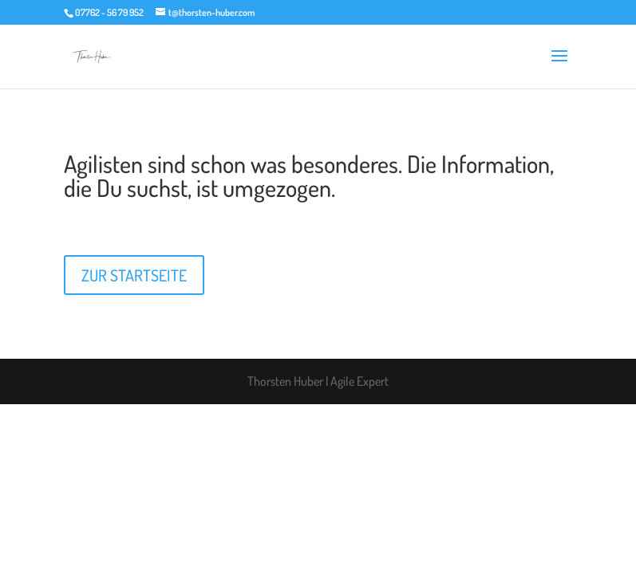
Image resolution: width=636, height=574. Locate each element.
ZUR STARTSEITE (134, 275)
